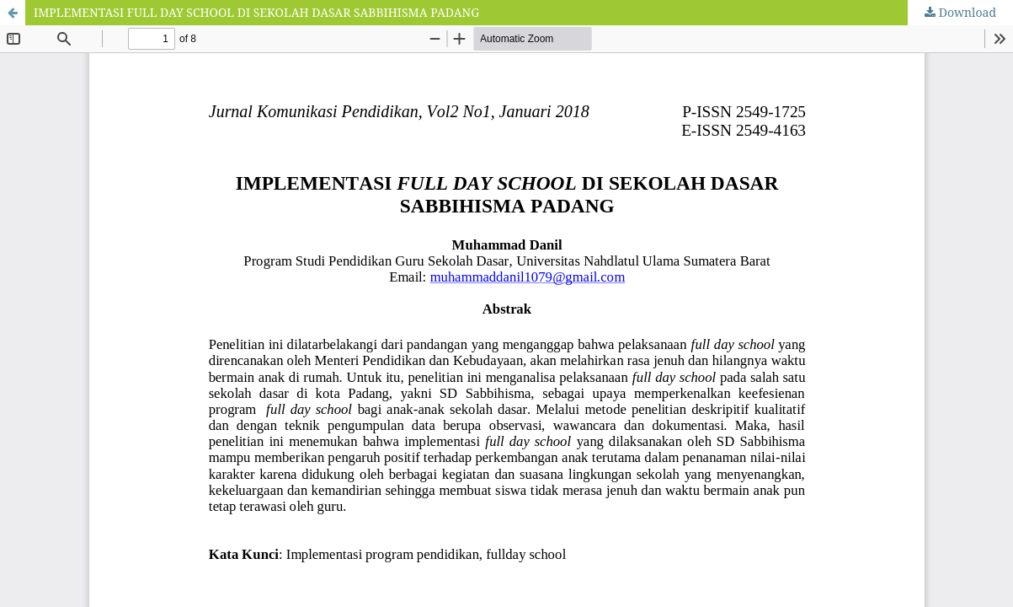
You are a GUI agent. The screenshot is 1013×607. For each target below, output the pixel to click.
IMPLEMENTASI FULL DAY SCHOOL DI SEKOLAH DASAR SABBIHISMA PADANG (256, 12)
